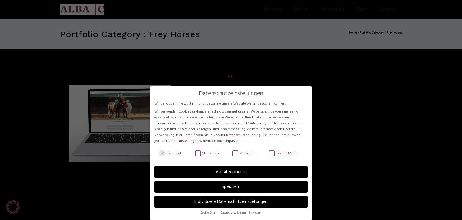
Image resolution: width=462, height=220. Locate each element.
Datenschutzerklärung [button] (233, 213)
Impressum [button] (255, 213)
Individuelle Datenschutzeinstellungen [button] (231, 202)
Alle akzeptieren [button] (231, 172)
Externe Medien (284, 154)
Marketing (243, 154)
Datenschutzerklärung (243, 135)
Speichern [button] (231, 187)
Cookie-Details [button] (209, 213)
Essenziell (170, 154)
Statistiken (207, 154)
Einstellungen (188, 141)
